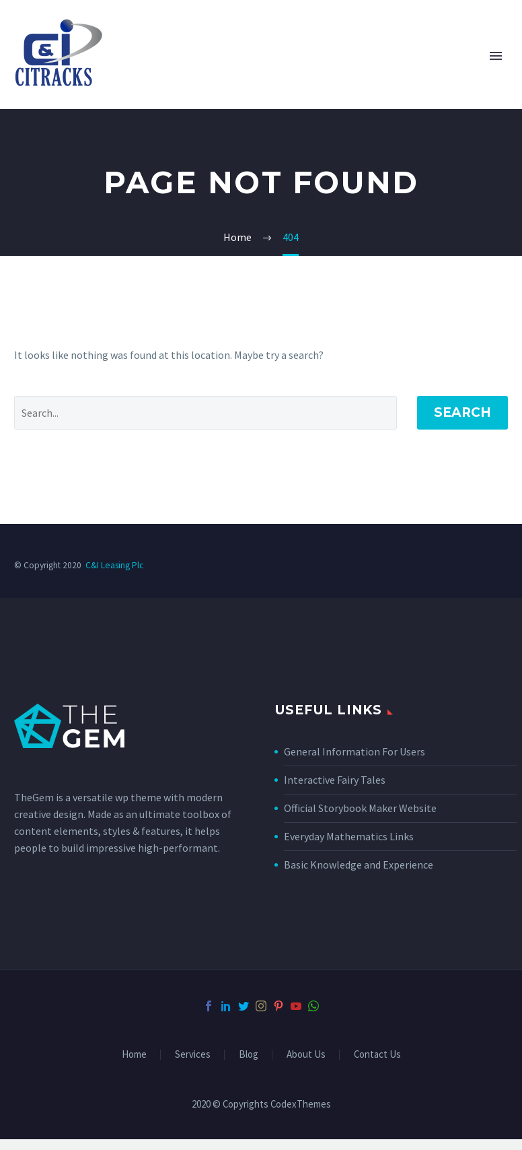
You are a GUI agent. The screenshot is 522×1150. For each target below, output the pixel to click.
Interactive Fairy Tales (334, 779)
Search (462, 412)
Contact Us (377, 1055)
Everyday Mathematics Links (349, 836)
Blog (248, 1055)
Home (134, 1055)
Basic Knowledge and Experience (358, 864)
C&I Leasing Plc (114, 565)
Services (193, 1055)
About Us (306, 1055)
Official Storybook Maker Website (360, 808)
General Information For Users (354, 751)
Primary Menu (496, 56)
